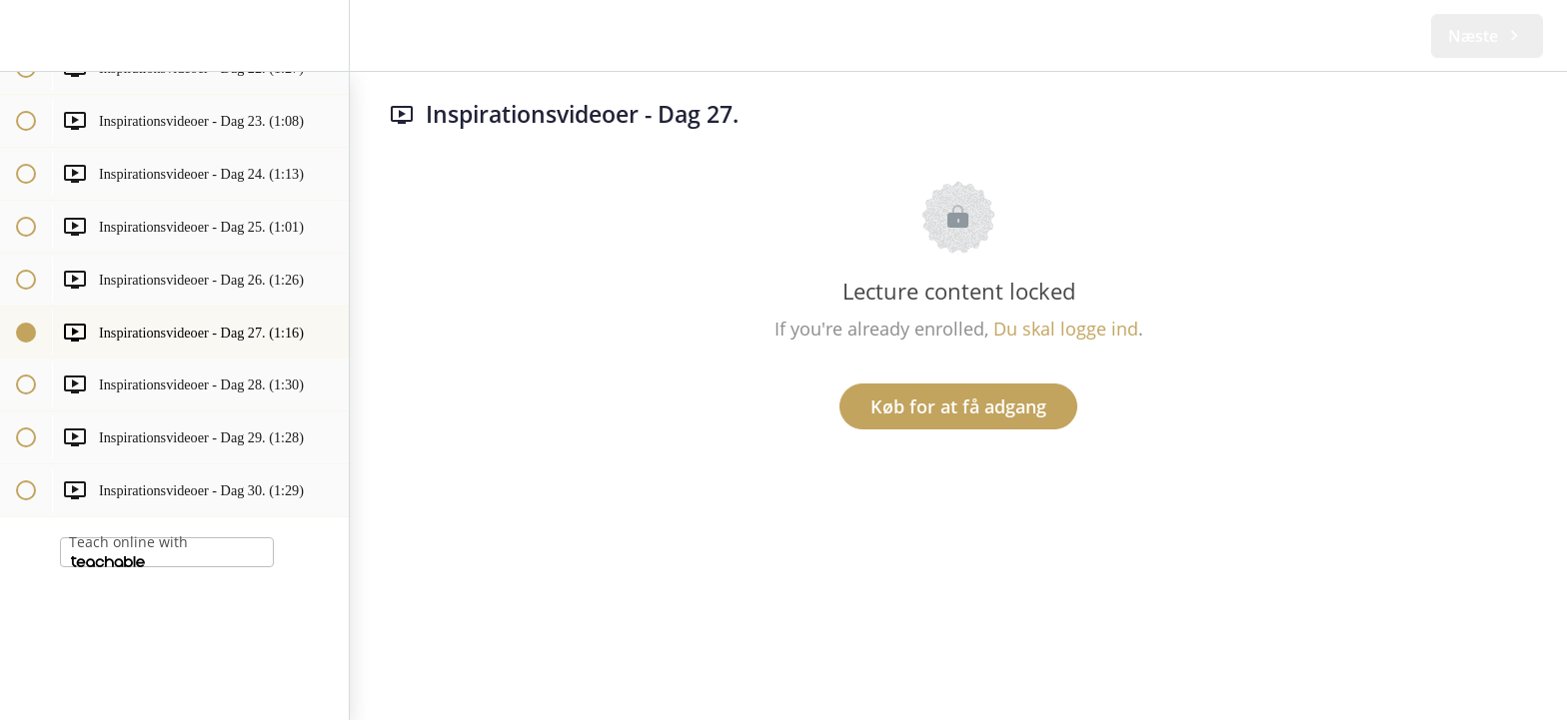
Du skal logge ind (1065, 329)
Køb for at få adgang (958, 406)
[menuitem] (324, 35)
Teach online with (128, 549)
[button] (25, 35)
